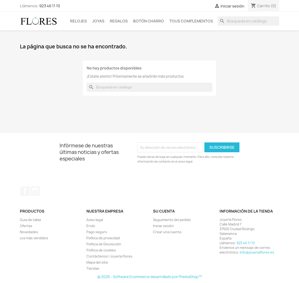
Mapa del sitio (97, 262)
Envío (90, 226)
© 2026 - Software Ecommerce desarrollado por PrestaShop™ (149, 276)
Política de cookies (101, 250)
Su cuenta (164, 211)
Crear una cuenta (167, 232)
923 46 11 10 (49, 5)
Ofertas (26, 226)
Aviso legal (94, 220)
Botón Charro (148, 21)
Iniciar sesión (163, 226)
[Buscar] (248, 21)
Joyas (98, 21)
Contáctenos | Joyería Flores (109, 256)
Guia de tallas (30, 220)
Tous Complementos (191, 21)
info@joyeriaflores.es (257, 252)
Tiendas (92, 268)
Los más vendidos (34, 238)
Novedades (29, 232)
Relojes (78, 21)
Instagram (35, 191)
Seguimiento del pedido (172, 220)
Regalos (119, 21)
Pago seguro (96, 232)
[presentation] (176, 177)
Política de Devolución (103, 244)
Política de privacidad (103, 238)
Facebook (25, 191)
